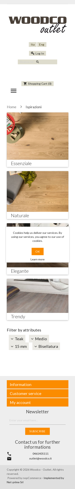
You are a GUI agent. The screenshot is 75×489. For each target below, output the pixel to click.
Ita (33, 44)
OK (37, 251)
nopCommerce (32, 478)
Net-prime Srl (15, 482)
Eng (41, 44)
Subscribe (37, 431)
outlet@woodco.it (40, 458)
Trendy (18, 316)
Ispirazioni (34, 107)
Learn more (38, 259)
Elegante (20, 271)
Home (11, 107)
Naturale (20, 215)
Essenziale (21, 163)
